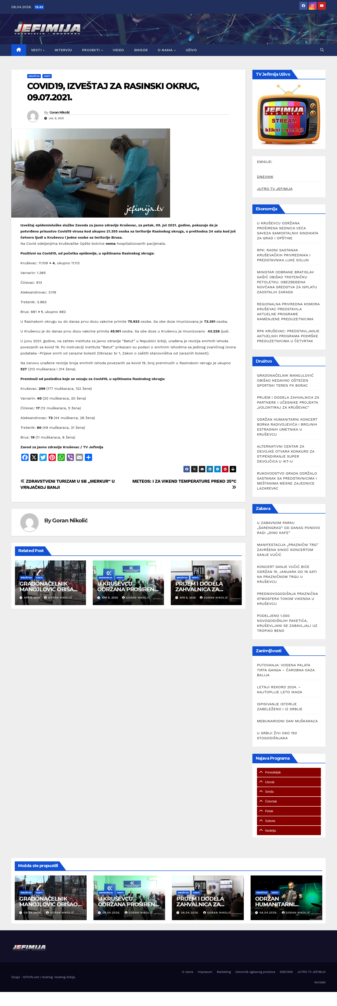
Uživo (191, 50)
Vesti (37, 50)
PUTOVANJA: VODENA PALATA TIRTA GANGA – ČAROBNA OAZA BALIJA (286, 670)
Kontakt (320, 982)
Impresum (205, 972)
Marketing (224, 972)
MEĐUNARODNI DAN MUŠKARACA (287, 721)
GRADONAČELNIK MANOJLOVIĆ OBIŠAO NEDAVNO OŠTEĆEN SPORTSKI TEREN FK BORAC (285, 380)
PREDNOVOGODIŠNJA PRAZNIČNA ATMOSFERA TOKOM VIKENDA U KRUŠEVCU (287, 598)
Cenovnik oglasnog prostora (255, 972)
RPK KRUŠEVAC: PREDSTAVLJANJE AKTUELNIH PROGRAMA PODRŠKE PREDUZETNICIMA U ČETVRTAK (288, 336)
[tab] (289, 772)
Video (118, 50)
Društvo (34, 76)
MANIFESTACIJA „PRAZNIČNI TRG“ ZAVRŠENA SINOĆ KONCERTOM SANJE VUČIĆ (287, 550)
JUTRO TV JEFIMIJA (275, 189)
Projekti (91, 50)
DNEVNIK (265, 177)
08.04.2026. (33, 912)
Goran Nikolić (59, 112)
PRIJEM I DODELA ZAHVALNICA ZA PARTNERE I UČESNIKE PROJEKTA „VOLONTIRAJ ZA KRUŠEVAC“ (288, 402)
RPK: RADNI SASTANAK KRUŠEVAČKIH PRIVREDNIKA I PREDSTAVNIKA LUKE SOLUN (283, 255)
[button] (322, 50)
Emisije (141, 50)
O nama (166, 50)
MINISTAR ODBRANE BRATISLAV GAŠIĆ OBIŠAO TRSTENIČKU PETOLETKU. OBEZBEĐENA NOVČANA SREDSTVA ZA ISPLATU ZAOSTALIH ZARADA (287, 282)
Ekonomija (105, 577)
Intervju (63, 50)
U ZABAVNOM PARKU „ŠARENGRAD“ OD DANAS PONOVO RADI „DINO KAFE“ (288, 528)
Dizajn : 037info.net (25, 977)
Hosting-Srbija (64, 977)
